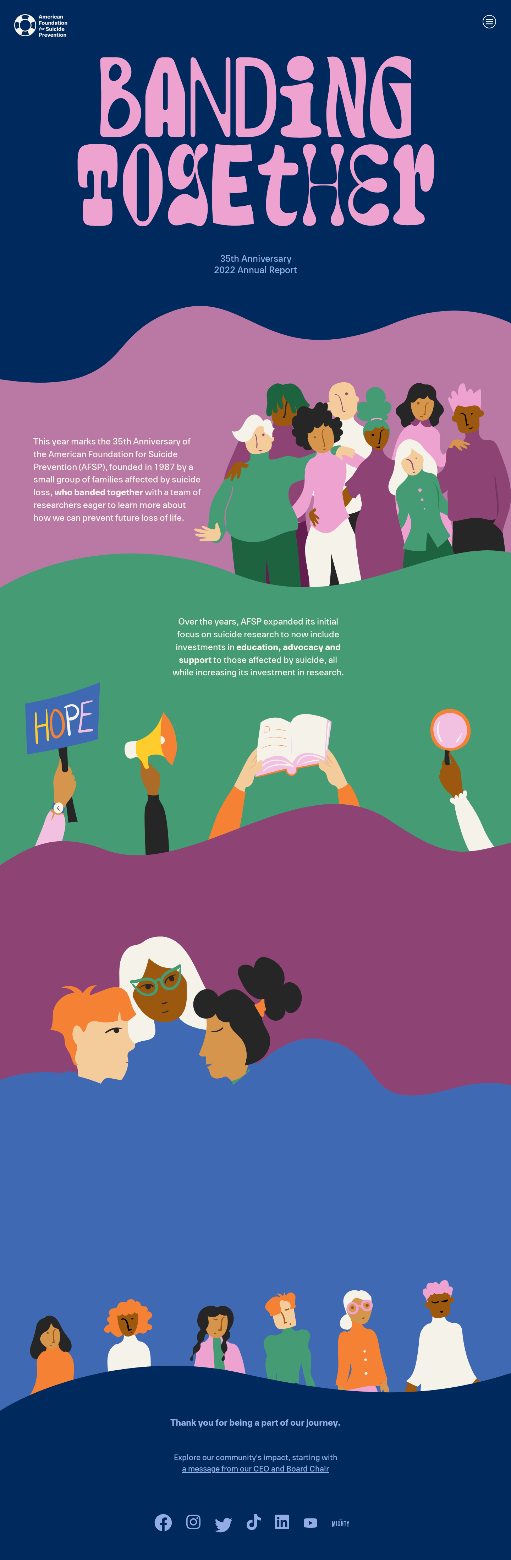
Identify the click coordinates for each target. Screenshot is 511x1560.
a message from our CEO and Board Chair (255, 1469)
